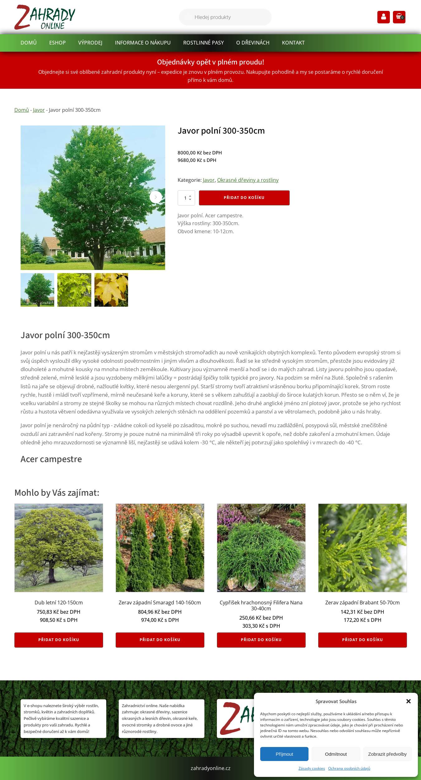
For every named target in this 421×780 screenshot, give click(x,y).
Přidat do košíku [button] (58, 639)
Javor (39, 109)
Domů (29, 42)
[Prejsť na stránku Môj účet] (384, 17)
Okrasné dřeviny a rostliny (248, 180)
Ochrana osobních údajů (349, 768)
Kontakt (293, 42)
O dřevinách (253, 42)
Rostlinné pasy (203, 42)
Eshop (57, 42)
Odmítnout (336, 754)
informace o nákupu (143, 42)
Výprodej (90, 42)
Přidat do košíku (244, 197)
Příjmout (284, 754)
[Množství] (186, 197)
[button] (408, 701)
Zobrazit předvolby (387, 754)
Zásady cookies (312, 768)
